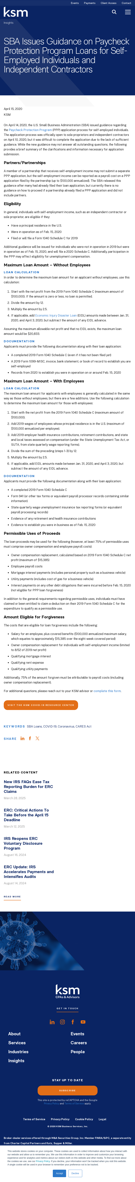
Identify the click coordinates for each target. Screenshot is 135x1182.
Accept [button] (59, 1173)
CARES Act (83, 726)
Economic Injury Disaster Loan (56, 315)
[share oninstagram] (62, 1022)
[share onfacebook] (72, 1022)
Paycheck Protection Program (30, 130)
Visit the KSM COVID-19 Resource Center (40, 705)
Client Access (108, 3)
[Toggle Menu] (128, 12)
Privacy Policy (43, 1161)
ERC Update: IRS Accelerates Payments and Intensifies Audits (29, 872)
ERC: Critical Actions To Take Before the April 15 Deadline (26, 815)
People (78, 1052)
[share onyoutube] (83, 1022)
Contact (126, 3)
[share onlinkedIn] (52, 1022)
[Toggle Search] (114, 12)
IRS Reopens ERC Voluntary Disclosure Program (23, 844)
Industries (18, 1052)
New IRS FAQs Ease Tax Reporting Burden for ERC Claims (28, 787)
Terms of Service (74, 1103)
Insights (8, 22)
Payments (89, 3)
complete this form (107, 691)
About (14, 1034)
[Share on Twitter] (39, 738)
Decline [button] (75, 1173)
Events (75, 3)
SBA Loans (34, 726)
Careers (79, 1043)
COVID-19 (50, 726)
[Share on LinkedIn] (24, 738)
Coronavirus (66, 726)
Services (17, 1043)
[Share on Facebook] (32, 738)
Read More (12, 896)
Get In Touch (67, 1008)
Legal (102, 1119)
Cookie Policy (84, 1119)
